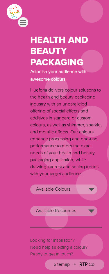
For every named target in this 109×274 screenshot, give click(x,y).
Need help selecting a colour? (58, 247)
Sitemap (62, 264)
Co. (87, 264)
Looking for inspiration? (52, 240)
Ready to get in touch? (51, 254)
